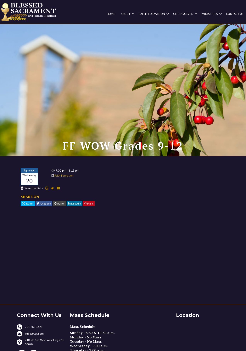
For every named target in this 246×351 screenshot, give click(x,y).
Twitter (28, 212)
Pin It (88, 212)
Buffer (59, 212)
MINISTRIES (210, 14)
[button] (133, 14)
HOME (111, 14)
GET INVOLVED (183, 14)
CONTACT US (234, 14)
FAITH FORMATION (152, 14)
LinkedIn (74, 212)
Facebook (44, 212)
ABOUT (125, 14)
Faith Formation (63, 184)
